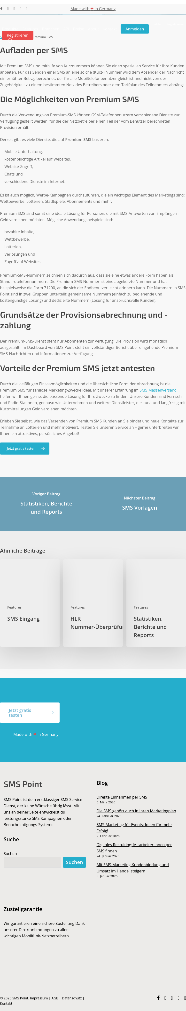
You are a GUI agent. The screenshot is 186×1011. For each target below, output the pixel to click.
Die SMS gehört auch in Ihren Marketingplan (136, 811)
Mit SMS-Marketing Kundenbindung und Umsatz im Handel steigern (133, 868)
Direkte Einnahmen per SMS (122, 797)
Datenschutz (72, 998)
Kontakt (6, 1003)
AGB (55, 998)
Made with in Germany (93, 8)
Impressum (39, 998)
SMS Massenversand (158, 390)
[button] (24, 448)
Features (14, 607)
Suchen (10, 853)
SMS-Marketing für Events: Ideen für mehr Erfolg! (134, 828)
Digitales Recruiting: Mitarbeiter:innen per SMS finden (134, 848)
